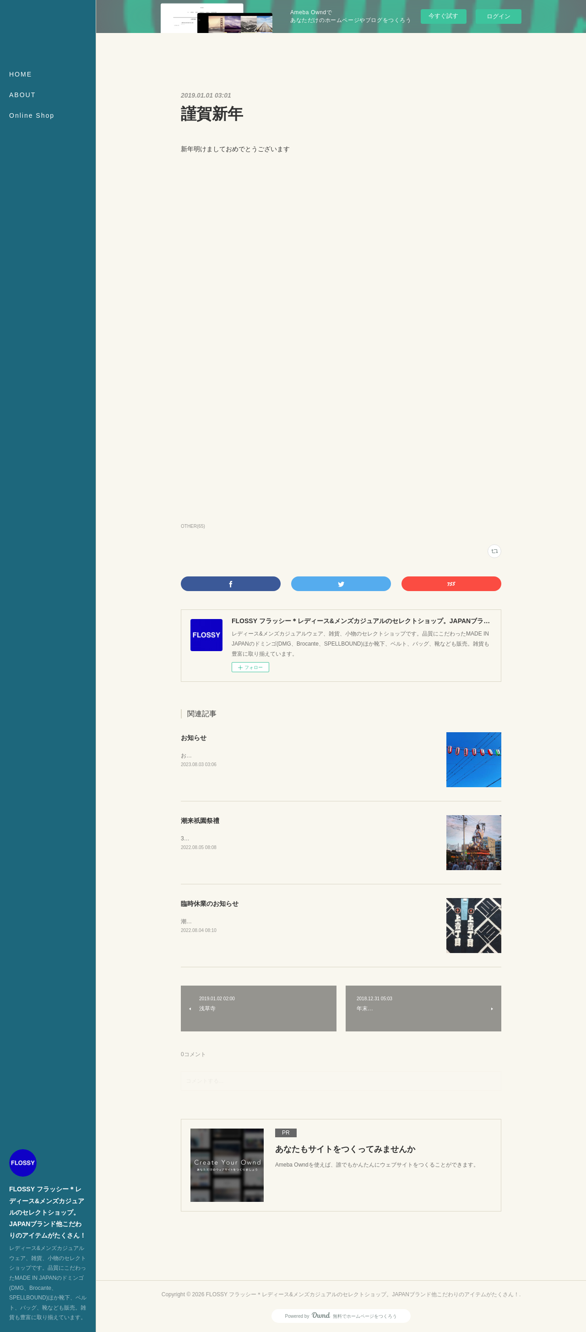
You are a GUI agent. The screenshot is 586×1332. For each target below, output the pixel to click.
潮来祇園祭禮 (200, 820)
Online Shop (31, 115)
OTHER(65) (193, 526)
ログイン (498, 16)
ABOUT (22, 95)
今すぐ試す (443, 15)
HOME (20, 74)
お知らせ (193, 737)
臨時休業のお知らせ (210, 903)
